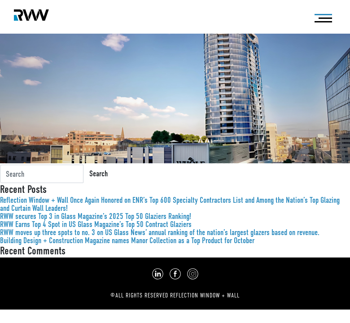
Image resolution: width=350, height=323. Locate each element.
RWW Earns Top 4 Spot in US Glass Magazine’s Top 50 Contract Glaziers (96, 224)
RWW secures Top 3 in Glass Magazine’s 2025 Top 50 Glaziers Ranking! (95, 216)
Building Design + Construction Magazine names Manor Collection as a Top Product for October (127, 240)
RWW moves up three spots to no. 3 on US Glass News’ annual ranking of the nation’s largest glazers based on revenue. (159, 232)
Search (98, 174)
